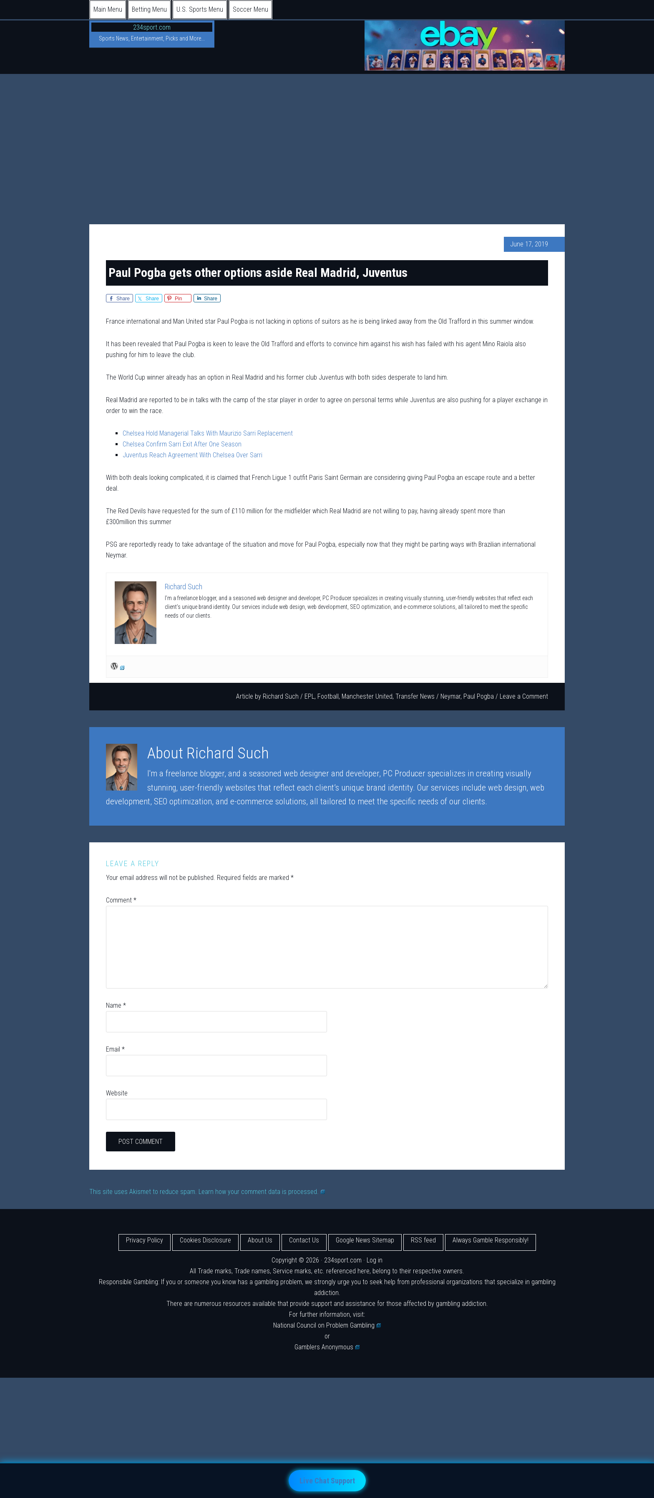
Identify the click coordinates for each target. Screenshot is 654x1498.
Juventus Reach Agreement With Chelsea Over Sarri (192, 455)
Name (116, 1005)
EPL (309, 696)
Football (328, 696)
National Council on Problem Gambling (327, 1325)
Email (115, 1049)
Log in (374, 1260)
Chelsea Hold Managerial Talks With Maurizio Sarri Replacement (208, 433)
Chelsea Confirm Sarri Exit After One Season (182, 444)
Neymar (450, 696)
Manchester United (367, 696)
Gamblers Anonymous (327, 1347)
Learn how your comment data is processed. (262, 1192)
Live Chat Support (327, 1480)
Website (117, 1093)
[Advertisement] (327, 136)
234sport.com (152, 27)
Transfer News (415, 696)
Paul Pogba (478, 696)
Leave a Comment (524, 696)
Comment (121, 900)
